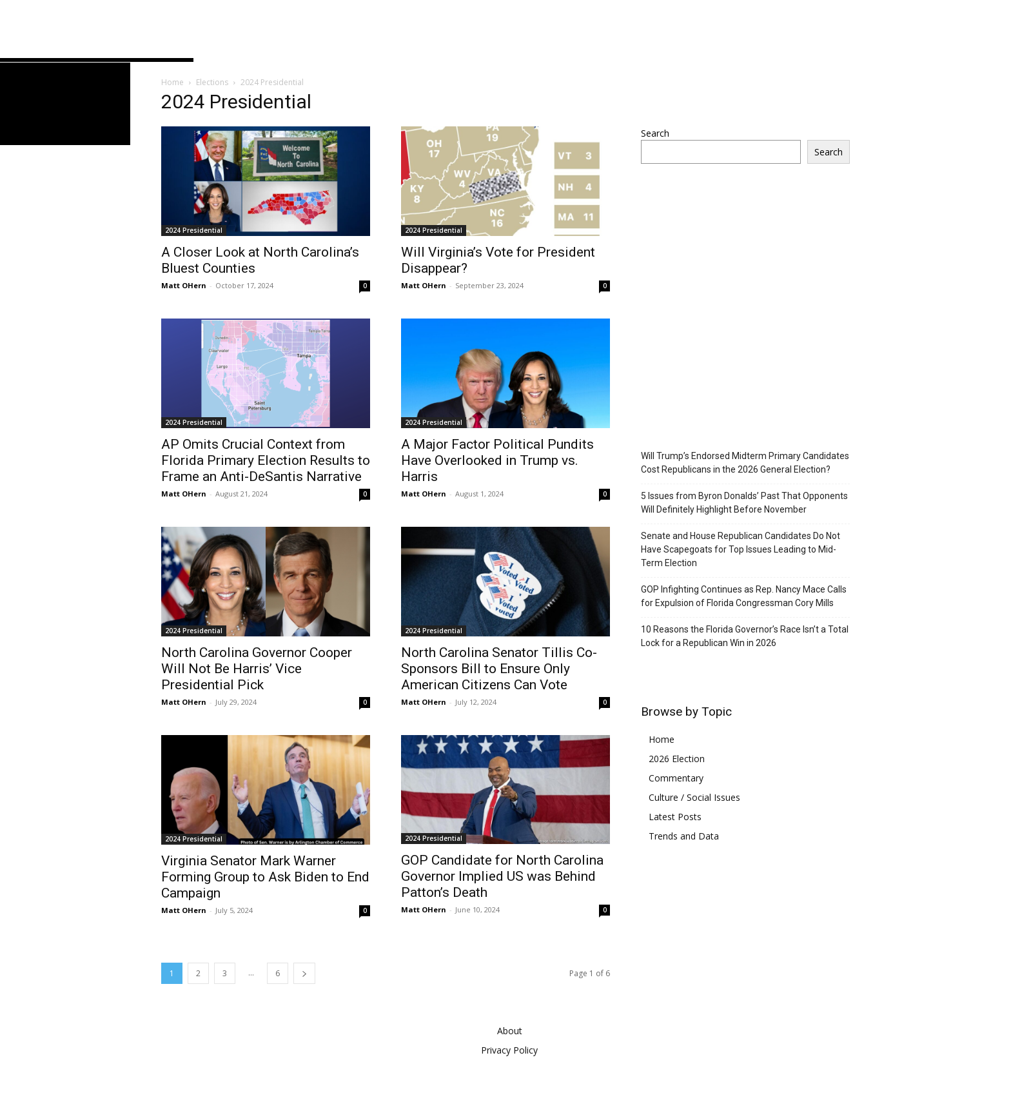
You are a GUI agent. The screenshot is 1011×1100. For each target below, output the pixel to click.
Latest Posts (675, 816)
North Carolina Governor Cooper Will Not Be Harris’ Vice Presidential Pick (256, 668)
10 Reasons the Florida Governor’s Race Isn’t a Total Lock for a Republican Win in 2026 (745, 636)
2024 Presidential (193, 230)
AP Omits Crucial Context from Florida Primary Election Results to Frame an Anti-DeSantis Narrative (265, 460)
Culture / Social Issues (694, 797)
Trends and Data (684, 836)
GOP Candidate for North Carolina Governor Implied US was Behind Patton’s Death (502, 876)
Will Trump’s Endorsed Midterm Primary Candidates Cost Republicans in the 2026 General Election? (745, 463)
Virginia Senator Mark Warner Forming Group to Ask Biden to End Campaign (265, 877)
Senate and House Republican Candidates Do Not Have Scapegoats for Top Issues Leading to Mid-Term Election (740, 549)
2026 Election (677, 758)
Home (172, 82)
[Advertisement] (749, 323)
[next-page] (304, 973)
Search (655, 133)
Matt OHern (183, 285)
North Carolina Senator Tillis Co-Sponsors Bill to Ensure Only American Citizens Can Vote (499, 668)
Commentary (676, 778)
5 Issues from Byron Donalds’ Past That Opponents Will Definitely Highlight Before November (744, 503)
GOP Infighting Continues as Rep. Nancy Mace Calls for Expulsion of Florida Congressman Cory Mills (744, 596)
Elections (212, 82)
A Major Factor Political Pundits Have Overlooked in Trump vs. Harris (497, 460)
